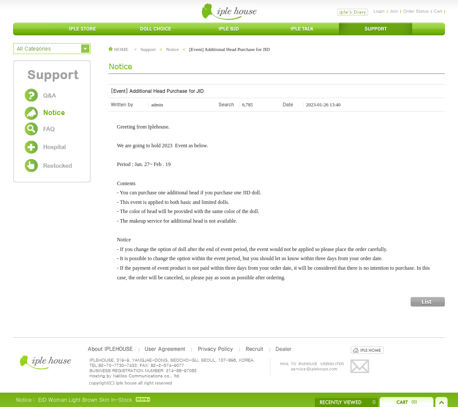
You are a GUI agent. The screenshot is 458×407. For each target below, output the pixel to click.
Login (378, 11)
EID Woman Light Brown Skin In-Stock (85, 399)
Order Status (416, 11)
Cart (438, 11)
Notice (172, 49)
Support (148, 49)
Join (394, 11)
